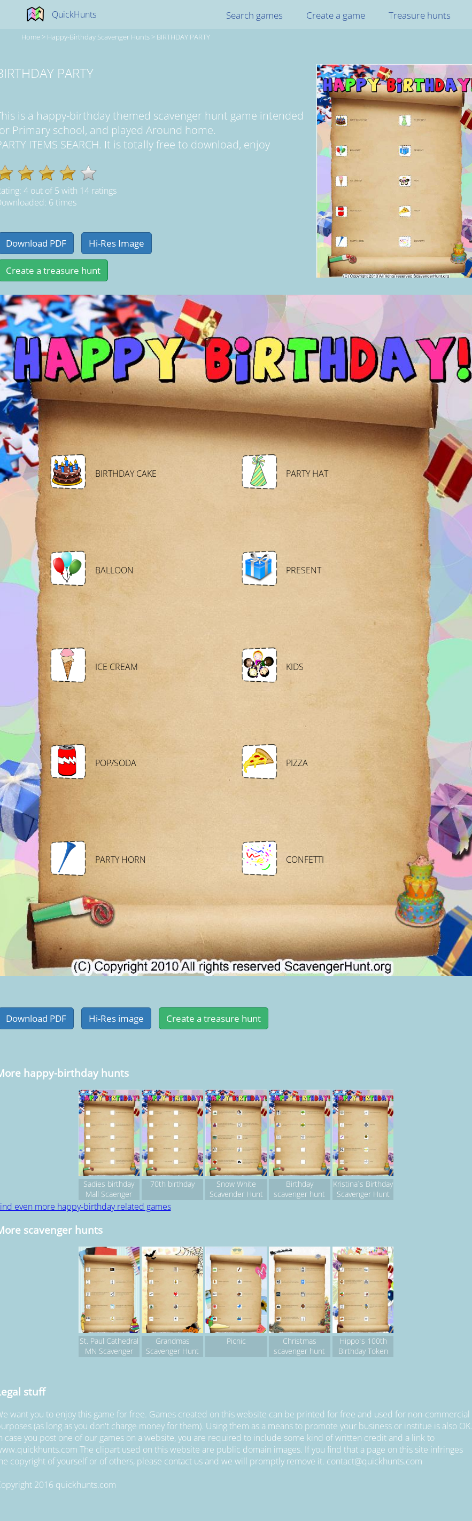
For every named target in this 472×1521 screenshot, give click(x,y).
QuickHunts (74, 14)
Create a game (335, 15)
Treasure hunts (420, 15)
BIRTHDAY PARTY (183, 37)
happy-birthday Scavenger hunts (98, 37)
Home (30, 37)
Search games (254, 15)
